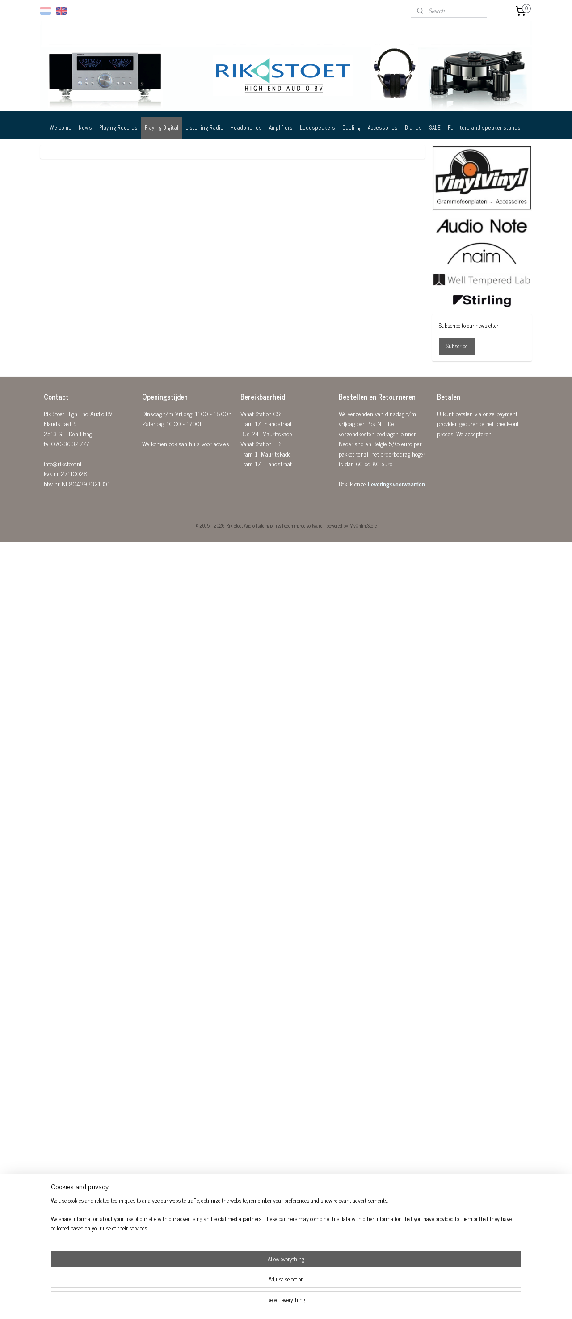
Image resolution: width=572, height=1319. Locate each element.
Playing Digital (161, 127)
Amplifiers (281, 127)
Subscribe (456, 346)
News (85, 127)
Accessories (383, 127)
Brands (413, 127)
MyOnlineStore (363, 525)
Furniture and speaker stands (484, 127)
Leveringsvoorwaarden (396, 483)
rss (278, 525)
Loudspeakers (317, 127)
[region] (227, 1286)
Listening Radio (204, 127)
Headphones (246, 127)
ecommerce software (303, 525)
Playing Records (118, 127)
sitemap (265, 525)
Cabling (351, 127)
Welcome (61, 127)
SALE (435, 127)
